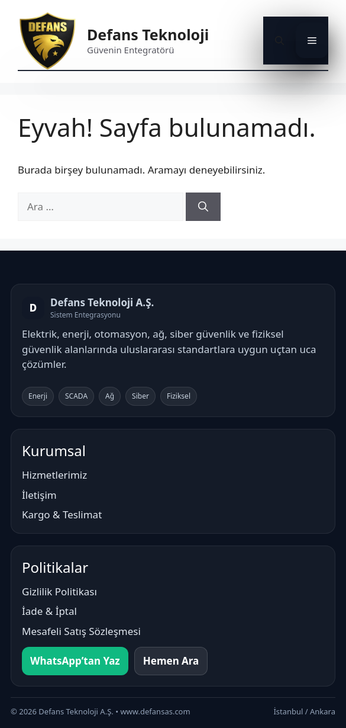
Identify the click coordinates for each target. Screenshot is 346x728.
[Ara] (203, 207)
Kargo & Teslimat (62, 514)
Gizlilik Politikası (59, 591)
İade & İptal (49, 611)
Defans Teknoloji (148, 34)
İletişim (39, 495)
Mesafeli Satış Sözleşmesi (81, 631)
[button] (279, 40)
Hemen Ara (171, 661)
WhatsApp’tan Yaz (75, 661)
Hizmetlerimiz (54, 475)
